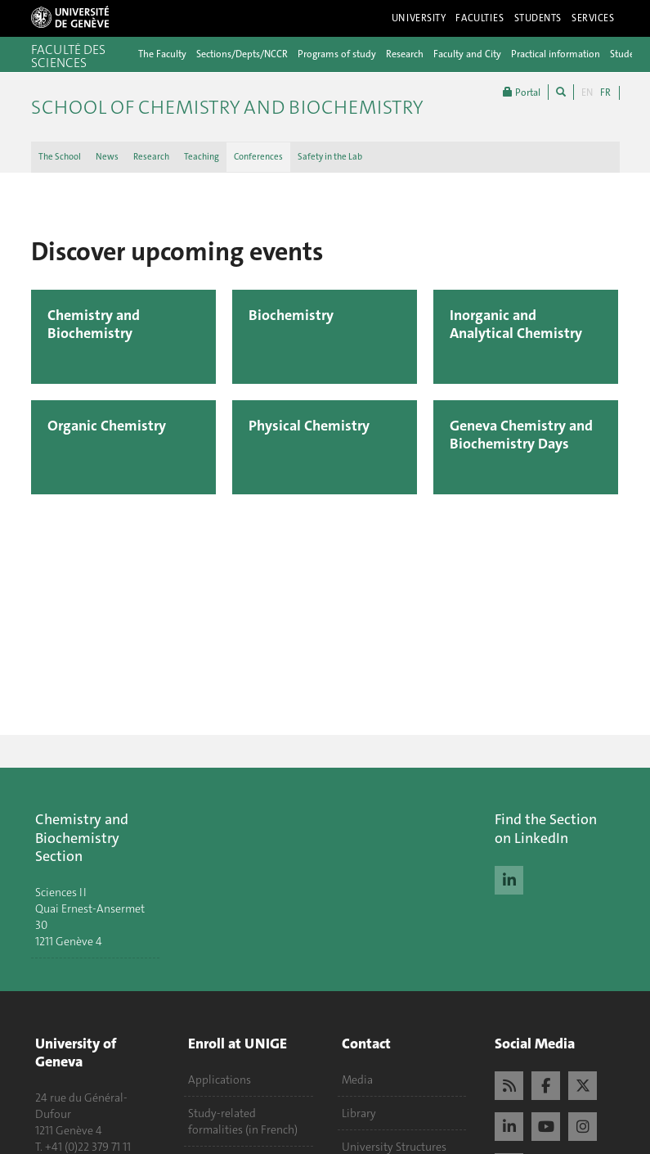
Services (593, 18)
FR (605, 92)
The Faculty (162, 54)
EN (587, 92)
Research (405, 54)
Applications (219, 1079)
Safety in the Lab (330, 157)
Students (538, 18)
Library (359, 1113)
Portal (521, 92)
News (107, 157)
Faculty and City (467, 54)
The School (59, 157)
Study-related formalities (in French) (243, 1121)
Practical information (555, 54)
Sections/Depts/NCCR (242, 54)
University (419, 18)
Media (357, 1079)
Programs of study (337, 54)
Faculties (479, 18)
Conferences (258, 157)
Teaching (201, 157)
